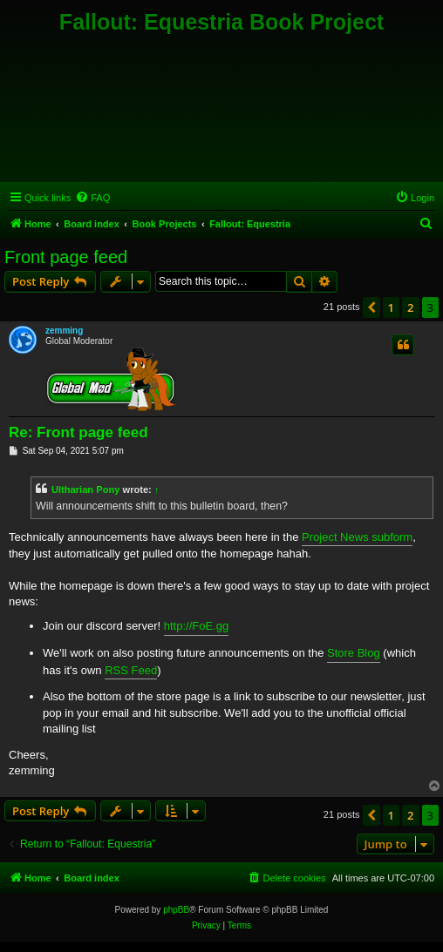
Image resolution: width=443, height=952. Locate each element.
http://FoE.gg (196, 625)
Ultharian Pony (85, 489)
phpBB (176, 910)
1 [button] (391, 307)
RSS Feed (131, 670)
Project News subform (357, 537)
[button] (371, 307)
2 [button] (410, 307)
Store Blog (353, 652)
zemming (64, 330)
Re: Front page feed (78, 432)
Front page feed (65, 257)
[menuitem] (92, 197)
